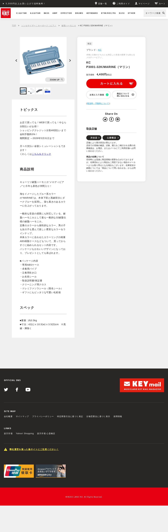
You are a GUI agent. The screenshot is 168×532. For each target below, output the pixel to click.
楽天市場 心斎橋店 (46, 433)
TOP (14, 25)
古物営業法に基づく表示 (98, 416)
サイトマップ (22, 416)
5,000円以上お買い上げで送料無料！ (26, 3)
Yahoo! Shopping (25, 433)
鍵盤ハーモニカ (69, 25)
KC (100, 50)
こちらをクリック (41, 154)
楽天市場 (8, 433)
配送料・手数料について (98, 103)
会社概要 (8, 416)
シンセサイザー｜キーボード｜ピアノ (38, 25)
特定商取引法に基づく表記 (70, 416)
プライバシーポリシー (43, 416)
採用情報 (118, 416)
